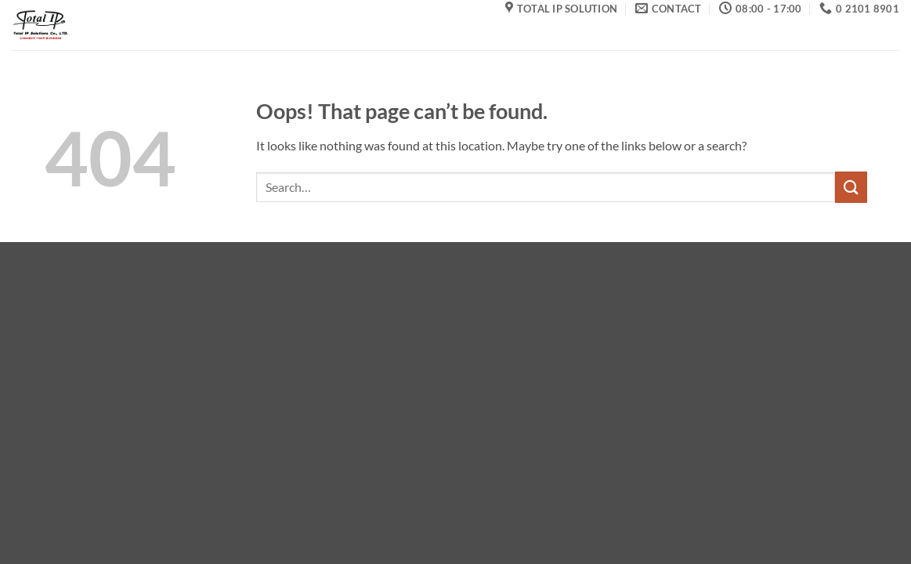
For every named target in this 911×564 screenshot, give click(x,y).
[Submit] (850, 187)
